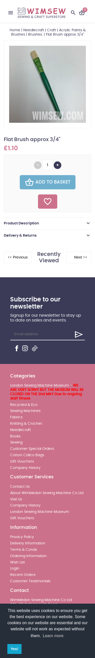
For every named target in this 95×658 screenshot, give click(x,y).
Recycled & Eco (23, 405)
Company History (25, 468)
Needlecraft (33, 30)
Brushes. (35, 34)
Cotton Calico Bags (27, 455)
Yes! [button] (14, 649)
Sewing (16, 442)
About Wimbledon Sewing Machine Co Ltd (46, 493)
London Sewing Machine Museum (39, 512)
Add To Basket (47, 182)
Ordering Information (28, 556)
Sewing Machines (25, 411)
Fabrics (16, 417)
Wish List (17, 562)
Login (14, 568)
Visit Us (16, 499)
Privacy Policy (22, 537)
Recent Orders (22, 575)
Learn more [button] (53, 636)
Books (15, 436)
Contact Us (20, 486)
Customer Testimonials (30, 581)
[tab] (47, 223)
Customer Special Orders (32, 449)
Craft (51, 30)
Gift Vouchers (22, 461)
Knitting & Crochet (26, 423)
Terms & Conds (23, 550)
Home (15, 30)
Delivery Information (27, 543)
